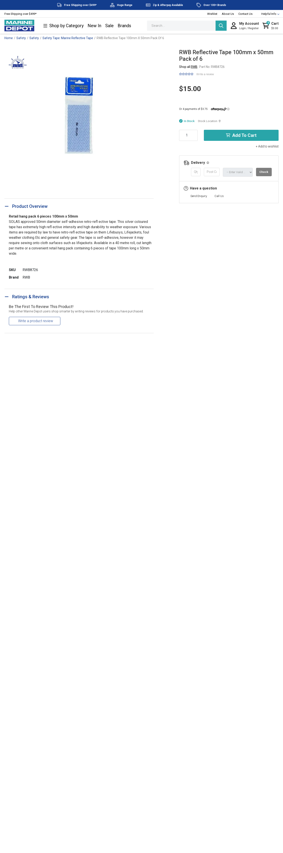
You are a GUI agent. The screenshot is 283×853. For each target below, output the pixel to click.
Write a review (205, 74)
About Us (228, 13)
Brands (124, 25)
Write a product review (35, 321)
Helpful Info (268, 13)
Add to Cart (241, 135)
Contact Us (245, 13)
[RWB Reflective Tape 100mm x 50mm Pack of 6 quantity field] (188, 135)
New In (94, 25)
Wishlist (212, 13)
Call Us (219, 196)
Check (263, 172)
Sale (109, 25)
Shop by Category (63, 25)
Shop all (188, 67)
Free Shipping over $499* (20, 13)
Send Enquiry (198, 196)
